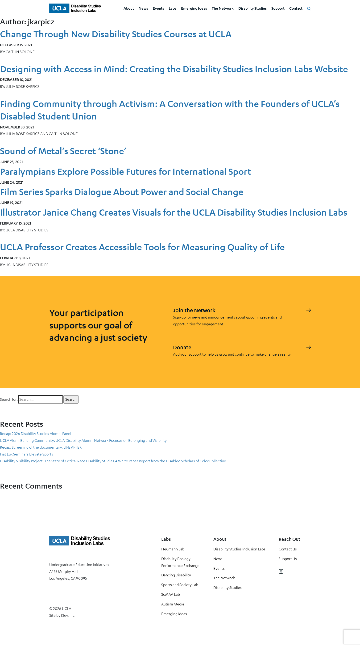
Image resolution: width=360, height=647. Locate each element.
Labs (172, 8)
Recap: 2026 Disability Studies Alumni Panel (35, 433)
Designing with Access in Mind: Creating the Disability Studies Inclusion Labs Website (174, 68)
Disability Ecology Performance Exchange (180, 562)
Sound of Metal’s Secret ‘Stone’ (63, 150)
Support (278, 8)
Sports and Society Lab (179, 584)
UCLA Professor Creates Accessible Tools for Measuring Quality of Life (142, 246)
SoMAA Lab (170, 594)
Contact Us (288, 549)
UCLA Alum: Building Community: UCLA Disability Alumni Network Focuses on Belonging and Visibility (83, 440)
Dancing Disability (176, 575)
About (129, 8)
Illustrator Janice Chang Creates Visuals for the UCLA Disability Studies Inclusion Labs (173, 212)
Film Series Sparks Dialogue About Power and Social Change (121, 191)
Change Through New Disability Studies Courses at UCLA (116, 33)
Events (158, 8)
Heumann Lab (172, 549)
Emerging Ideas (194, 8)
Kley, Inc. (68, 615)
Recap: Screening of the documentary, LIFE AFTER (41, 447)
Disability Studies (252, 8)
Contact (295, 8)
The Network (223, 8)
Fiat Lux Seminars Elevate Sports (26, 454)
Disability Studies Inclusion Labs (239, 549)
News (143, 8)
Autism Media (172, 604)
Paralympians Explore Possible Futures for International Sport (125, 171)
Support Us (288, 558)
